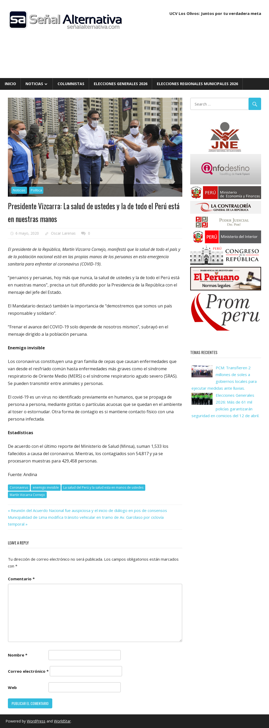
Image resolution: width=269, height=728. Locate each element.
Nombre (17, 655)
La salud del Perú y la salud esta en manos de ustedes (103, 487)
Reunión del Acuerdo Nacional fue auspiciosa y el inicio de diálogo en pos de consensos (89, 510)
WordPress (36, 721)
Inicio (10, 83)
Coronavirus (19, 487)
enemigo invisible (46, 487)
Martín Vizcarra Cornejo (27, 495)
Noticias (34, 83)
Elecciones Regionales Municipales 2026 (197, 83)
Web (12, 687)
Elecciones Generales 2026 (120, 83)
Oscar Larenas (63, 233)
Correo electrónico (28, 671)
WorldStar (62, 721)
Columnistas (71, 83)
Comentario (21, 578)
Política (36, 190)
